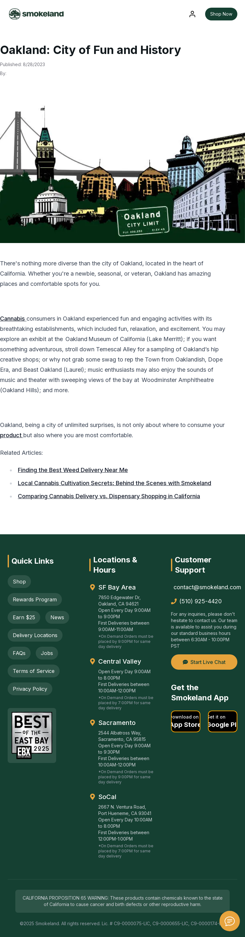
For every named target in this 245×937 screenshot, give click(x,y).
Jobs (47, 653)
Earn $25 (24, 617)
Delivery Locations (35, 635)
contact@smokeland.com (205, 587)
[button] (185, 721)
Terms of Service (34, 671)
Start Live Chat (204, 662)
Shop (19, 581)
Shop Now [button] (221, 14)
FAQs (19, 653)
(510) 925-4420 (196, 601)
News (57, 617)
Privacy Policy (30, 689)
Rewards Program (35, 599)
